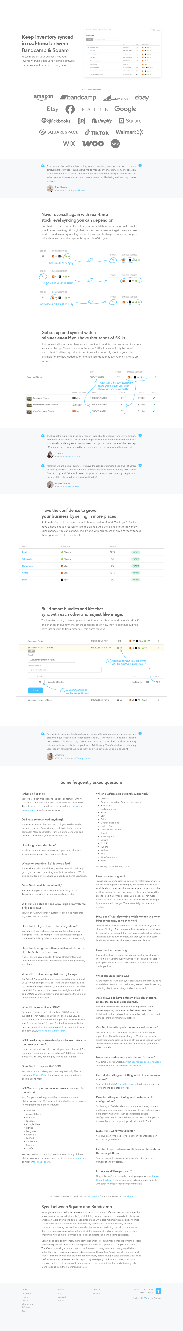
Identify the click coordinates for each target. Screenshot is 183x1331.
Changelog (27, 1304)
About (25, 1300)
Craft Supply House (75, 190)
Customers (27, 1293)
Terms (142, 1293)
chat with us (128, 1196)
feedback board (41, 1161)
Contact (60, 1300)
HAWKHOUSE (72, 486)
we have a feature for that (51, 1030)
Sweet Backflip (72, 456)
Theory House (83, 758)
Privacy (150, 1293)
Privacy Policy (40, 1075)
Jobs (24, 1311)
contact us (80, 1158)
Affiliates (26, 1307)
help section (93, 1196)
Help (59, 1293)
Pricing (25, 1297)
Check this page (125, 1084)
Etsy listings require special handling (142, 1061)
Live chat (96, 1293)
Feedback (61, 1297)
